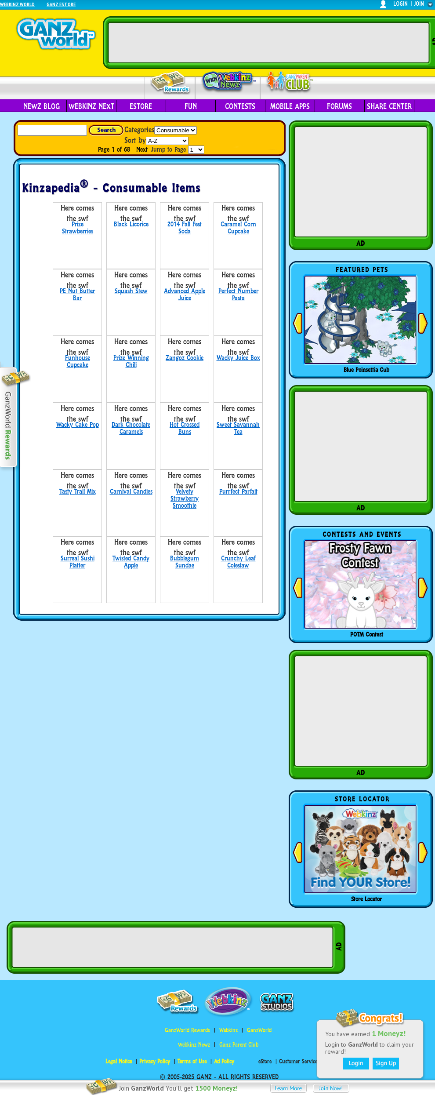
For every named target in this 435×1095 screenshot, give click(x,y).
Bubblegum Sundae (184, 561)
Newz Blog (41, 106)
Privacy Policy (154, 1061)
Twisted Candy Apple (130, 561)
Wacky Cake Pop (77, 424)
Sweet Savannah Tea (238, 428)
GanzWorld (259, 1030)
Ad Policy (224, 1061)
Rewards (170, 82)
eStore (141, 106)
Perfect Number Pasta (238, 294)
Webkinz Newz (227, 82)
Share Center (389, 106)
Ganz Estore (61, 4)
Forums (339, 106)
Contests (240, 106)
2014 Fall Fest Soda (184, 227)
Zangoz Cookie (184, 357)
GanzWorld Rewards (187, 1030)
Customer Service (298, 1061)
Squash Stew (131, 291)
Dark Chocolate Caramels (131, 428)
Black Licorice (131, 224)
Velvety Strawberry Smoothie (184, 498)
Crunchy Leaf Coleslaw (238, 561)
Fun (191, 106)
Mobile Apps (290, 106)
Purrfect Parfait (238, 491)
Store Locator (366, 898)
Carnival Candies (131, 491)
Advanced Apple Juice (184, 294)
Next (142, 149)
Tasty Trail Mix (77, 491)
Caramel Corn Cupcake (238, 227)
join (419, 3)
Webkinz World (17, 4)
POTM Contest (366, 634)
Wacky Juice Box (238, 357)
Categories (139, 129)
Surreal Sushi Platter (77, 561)
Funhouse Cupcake (77, 361)
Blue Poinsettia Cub (366, 369)
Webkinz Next (91, 106)
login (400, 3)
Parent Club (289, 82)
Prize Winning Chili (131, 361)
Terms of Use (192, 1061)
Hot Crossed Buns (184, 428)
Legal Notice (118, 1061)
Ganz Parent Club (238, 1044)
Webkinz (228, 1030)
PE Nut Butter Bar (77, 294)
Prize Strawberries (77, 227)
